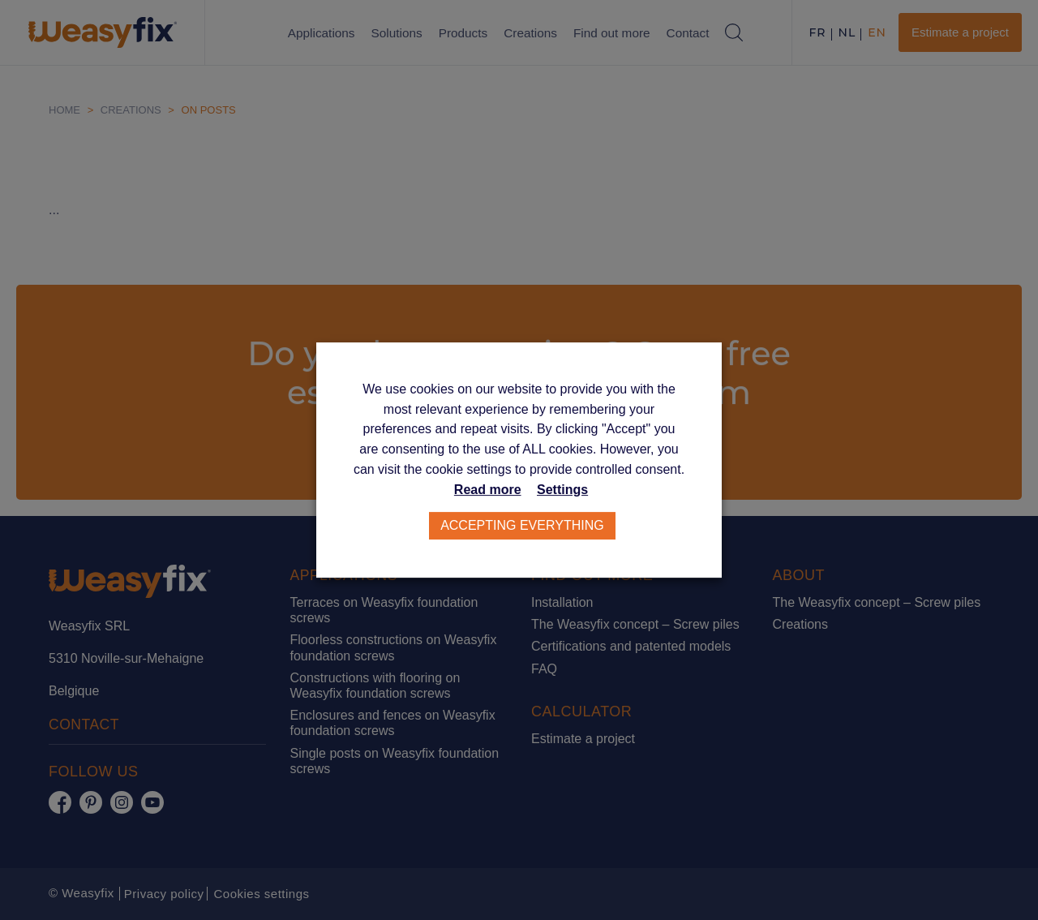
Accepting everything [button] (523, 526)
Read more (487, 490)
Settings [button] (562, 490)
